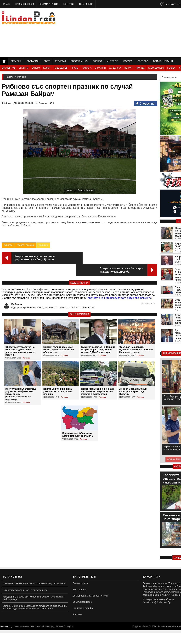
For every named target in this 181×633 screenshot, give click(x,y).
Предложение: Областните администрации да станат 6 (77, 422)
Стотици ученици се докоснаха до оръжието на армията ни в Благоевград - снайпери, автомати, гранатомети (34, 607)
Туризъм (60, 61)
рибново (8, 245)
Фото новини (86, 4)
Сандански (115, 68)
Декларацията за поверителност (90, 596)
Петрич (128, 68)
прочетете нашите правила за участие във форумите (120, 285)
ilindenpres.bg (6, 629)
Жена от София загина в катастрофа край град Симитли (133, 379)
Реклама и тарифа (48, 4)
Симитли (23, 68)
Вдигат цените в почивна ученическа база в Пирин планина (57, 379)
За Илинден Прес (24, 4)
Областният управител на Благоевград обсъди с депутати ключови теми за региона (20, 339)
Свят (47, 61)
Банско (36, 68)
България (33, 61)
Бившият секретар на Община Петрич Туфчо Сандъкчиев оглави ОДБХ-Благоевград (98, 337)
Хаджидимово (156, 68)
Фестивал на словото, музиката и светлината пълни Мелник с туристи (136, 337)
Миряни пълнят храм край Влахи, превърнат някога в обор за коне (58, 337)
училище (43, 245)
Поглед (127, 61)
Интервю (112, 61)
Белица (171, 68)
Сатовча (87, 68)
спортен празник (25, 245)
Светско (142, 61)
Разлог (47, 68)
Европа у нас (79, 61)
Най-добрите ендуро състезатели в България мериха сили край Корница (33, 598)
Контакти (68, 4)
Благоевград (8, 68)
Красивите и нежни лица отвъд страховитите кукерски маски (34, 583)
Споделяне (145, 104)
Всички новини (163, 61)
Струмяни (100, 68)
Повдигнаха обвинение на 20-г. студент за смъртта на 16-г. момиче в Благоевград (98, 379)
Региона (16, 61)
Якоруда (140, 68)
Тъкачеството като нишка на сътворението (24, 590)
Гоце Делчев (61, 68)
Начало (6, 4)
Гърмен (75, 68)
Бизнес (97, 61)
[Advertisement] (137, 32)
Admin (6, 103)
